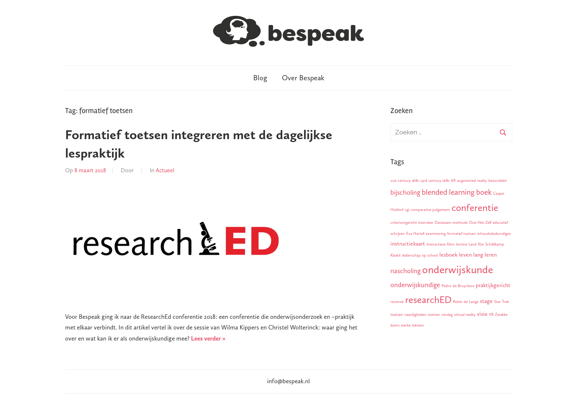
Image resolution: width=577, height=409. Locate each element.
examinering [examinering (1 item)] (436, 233)
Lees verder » (208, 338)
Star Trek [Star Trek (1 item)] (501, 301)
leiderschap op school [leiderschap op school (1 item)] (420, 255)
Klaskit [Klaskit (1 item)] (395, 255)
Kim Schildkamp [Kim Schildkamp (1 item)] (491, 244)
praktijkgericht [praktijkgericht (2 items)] (493, 285)
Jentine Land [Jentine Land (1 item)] (466, 244)
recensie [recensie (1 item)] (397, 301)
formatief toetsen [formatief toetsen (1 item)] (461, 233)
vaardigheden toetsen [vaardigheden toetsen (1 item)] (422, 314)
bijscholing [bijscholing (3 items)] (405, 192)
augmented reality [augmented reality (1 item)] (472, 180)
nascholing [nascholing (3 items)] (405, 271)
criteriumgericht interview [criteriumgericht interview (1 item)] (411, 222)
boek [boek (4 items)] (484, 192)
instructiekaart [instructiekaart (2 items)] (407, 243)
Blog (260, 77)
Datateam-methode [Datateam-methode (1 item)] (451, 222)
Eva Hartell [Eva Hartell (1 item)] (415, 233)
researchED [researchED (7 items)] (428, 300)
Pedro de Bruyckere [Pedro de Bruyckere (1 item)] (458, 285)
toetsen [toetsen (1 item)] (396, 314)
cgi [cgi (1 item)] (407, 209)
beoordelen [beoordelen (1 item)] (497, 180)
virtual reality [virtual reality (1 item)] (464, 314)
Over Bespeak (303, 77)
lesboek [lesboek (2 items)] (448, 254)
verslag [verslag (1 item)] (447, 314)
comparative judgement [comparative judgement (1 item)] (430, 209)
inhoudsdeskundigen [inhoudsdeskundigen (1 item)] (494, 233)
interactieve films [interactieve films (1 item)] (440, 244)
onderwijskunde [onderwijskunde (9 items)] (457, 269)
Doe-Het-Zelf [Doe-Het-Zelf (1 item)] (480, 222)
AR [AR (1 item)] (453, 180)
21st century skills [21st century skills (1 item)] (404, 180)
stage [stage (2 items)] (486, 300)
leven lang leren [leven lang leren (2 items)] (478, 254)
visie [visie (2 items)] (482, 313)
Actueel (165, 170)
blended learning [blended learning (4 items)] (448, 192)
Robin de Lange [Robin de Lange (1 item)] (465, 301)
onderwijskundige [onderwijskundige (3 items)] (415, 285)
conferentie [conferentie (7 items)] (475, 208)
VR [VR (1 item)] (491, 314)
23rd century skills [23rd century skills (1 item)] (434, 180)
